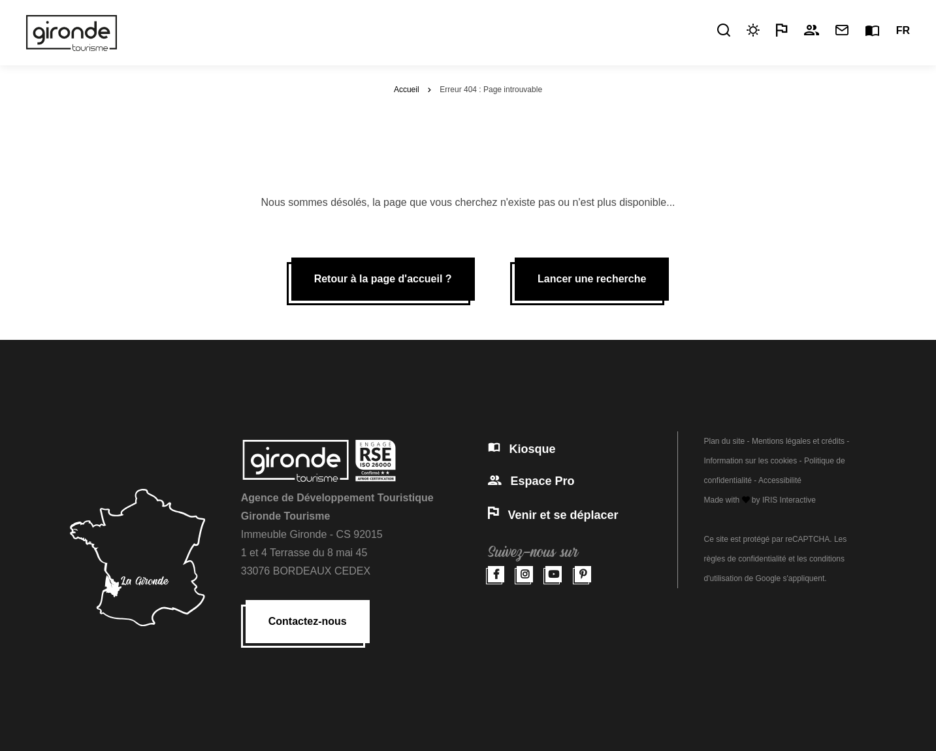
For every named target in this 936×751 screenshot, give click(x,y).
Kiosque (522, 449)
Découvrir (383, 31)
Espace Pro (531, 481)
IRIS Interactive (789, 500)
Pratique (451, 31)
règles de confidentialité (745, 558)
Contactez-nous (307, 621)
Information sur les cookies (751, 460)
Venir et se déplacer (553, 515)
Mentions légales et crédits (798, 441)
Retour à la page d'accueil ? (383, 278)
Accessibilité (779, 480)
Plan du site (724, 441)
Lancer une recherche (592, 278)
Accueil (406, 89)
